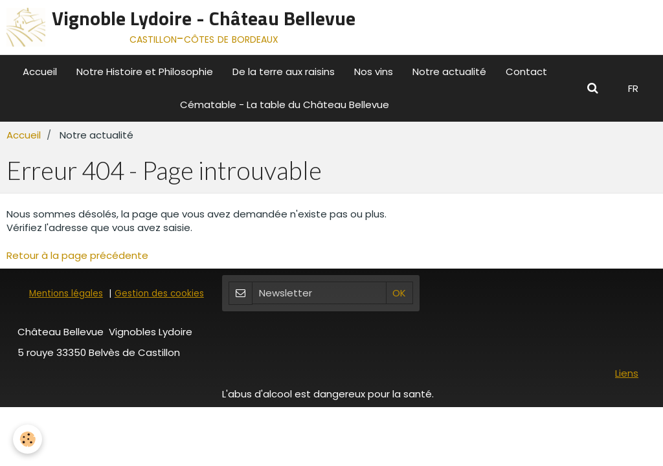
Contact (526, 71)
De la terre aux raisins (283, 71)
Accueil (40, 71)
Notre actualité (449, 71)
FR (633, 88)
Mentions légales (66, 293)
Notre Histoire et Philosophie (144, 71)
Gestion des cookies (159, 293)
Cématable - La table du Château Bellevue (284, 104)
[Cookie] (27, 439)
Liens (626, 373)
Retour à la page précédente (77, 255)
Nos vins (373, 71)
